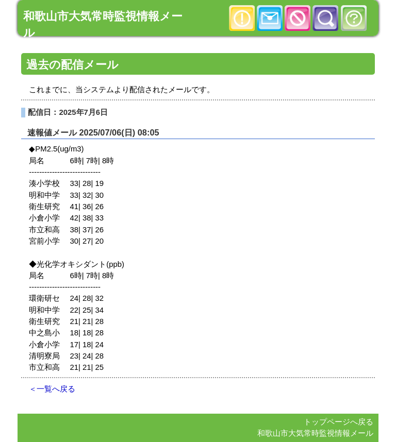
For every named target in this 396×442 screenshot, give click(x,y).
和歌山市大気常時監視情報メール (315, 433)
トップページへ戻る (338, 422)
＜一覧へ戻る (52, 389)
